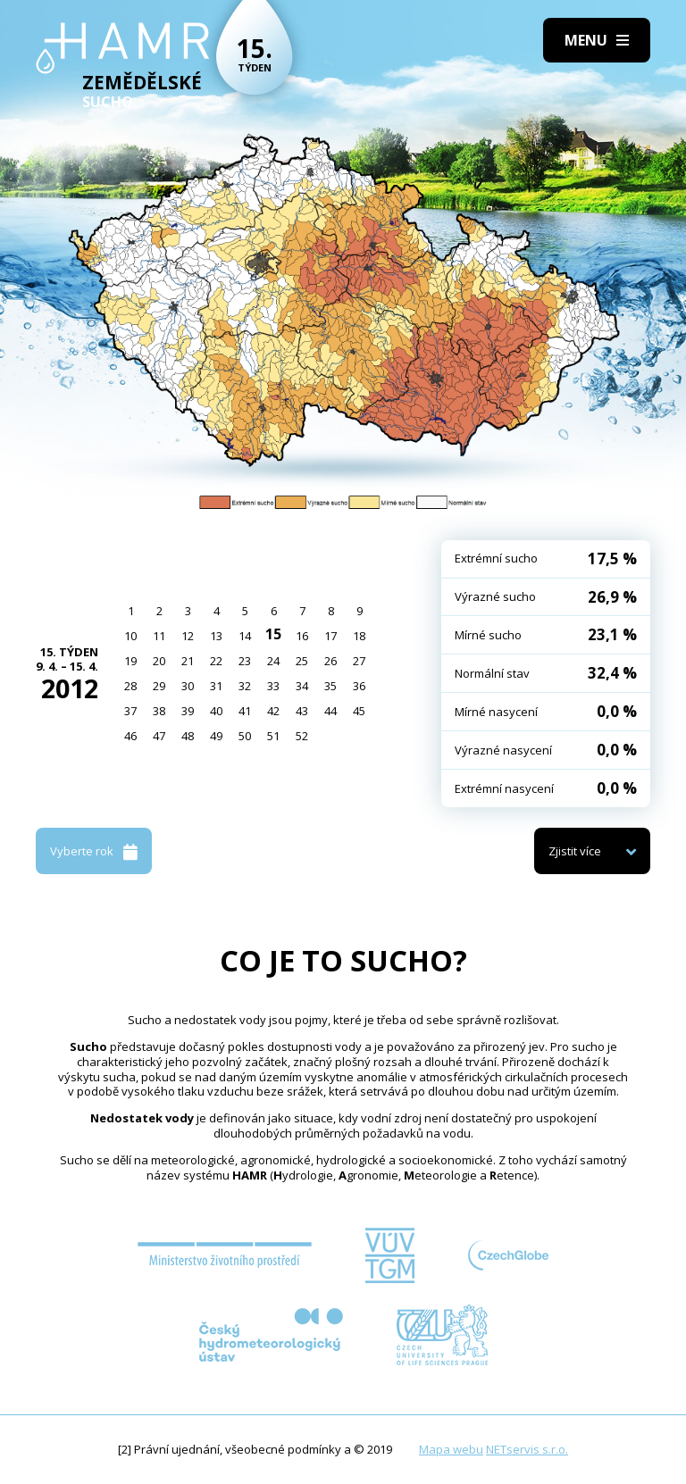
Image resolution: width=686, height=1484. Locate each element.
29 (159, 686)
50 (244, 736)
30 (187, 686)
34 (302, 686)
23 (244, 661)
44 (330, 711)
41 (244, 711)
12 (187, 636)
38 (159, 711)
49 (216, 736)
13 (216, 636)
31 (216, 686)
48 (187, 736)
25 (302, 661)
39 (187, 711)
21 (187, 661)
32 (244, 686)
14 (244, 636)
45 (359, 711)
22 (216, 661)
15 (273, 634)
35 (330, 686)
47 (159, 736)
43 (302, 711)
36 (359, 686)
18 (359, 636)
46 (130, 736)
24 (273, 661)
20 (159, 661)
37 (130, 711)
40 (216, 711)
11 (159, 636)
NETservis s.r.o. (527, 1449)
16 (302, 636)
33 (273, 686)
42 (273, 711)
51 (273, 736)
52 (302, 736)
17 (330, 636)
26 (330, 661)
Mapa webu (451, 1449)
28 (130, 686)
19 (130, 661)
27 (359, 661)
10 (130, 636)
